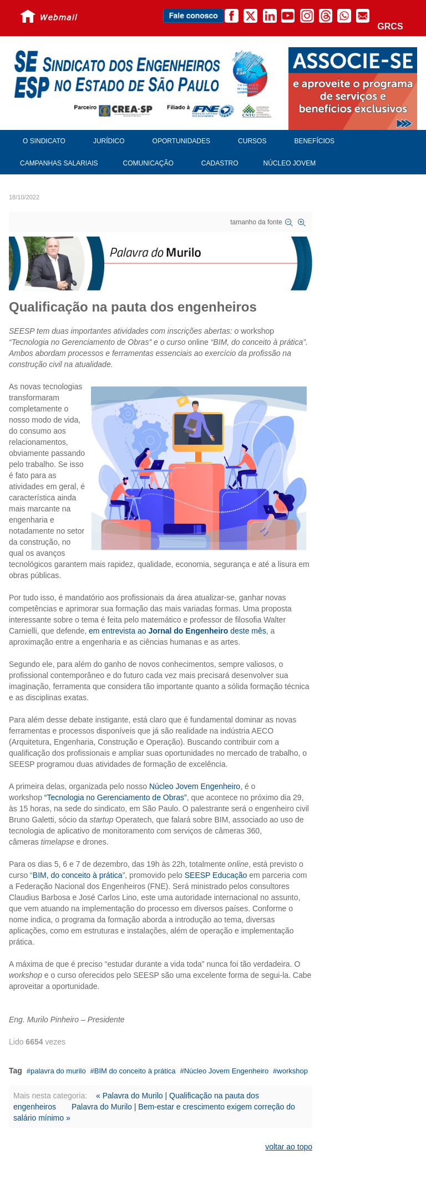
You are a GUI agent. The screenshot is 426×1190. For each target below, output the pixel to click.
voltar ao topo (288, 1146)
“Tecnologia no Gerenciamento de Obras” (115, 797)
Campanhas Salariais (59, 163)
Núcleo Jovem (289, 163)
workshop (292, 1071)
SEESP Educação (216, 875)
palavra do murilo (58, 1071)
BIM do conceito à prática (135, 1071)
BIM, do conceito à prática (78, 875)
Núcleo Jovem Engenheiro (194, 786)
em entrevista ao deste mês (177, 630)
